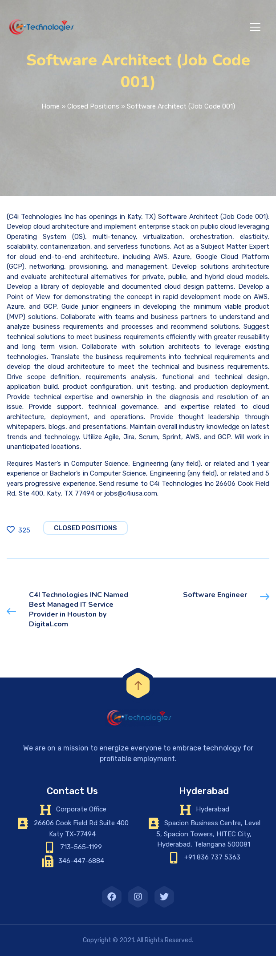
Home (50, 106)
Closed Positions (93, 106)
